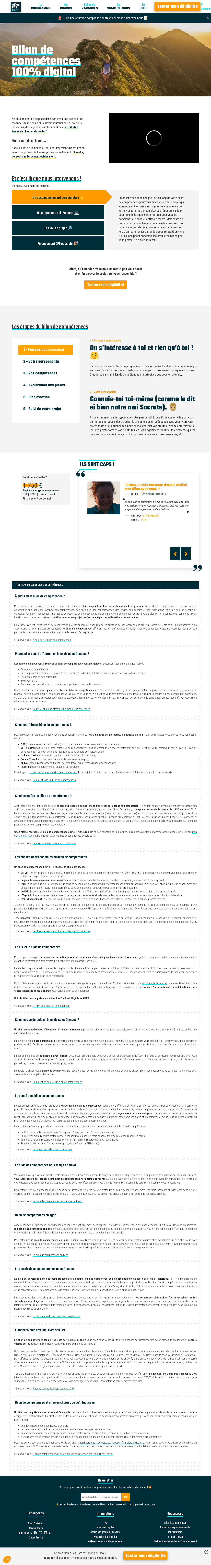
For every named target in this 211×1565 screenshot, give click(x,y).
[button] (7, 1559)
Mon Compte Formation (154, 983)
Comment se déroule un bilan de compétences (57, 1081)
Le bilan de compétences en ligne (50, 1255)
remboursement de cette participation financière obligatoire (112, 1442)
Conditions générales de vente (105, 1532)
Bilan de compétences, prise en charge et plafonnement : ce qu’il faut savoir (73, 1453)
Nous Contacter (35, 1523)
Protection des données (105, 1537)
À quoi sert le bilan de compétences (52, 639)
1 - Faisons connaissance (43, 350)
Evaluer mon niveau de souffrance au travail (175, 1541)
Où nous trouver (175, 1537)
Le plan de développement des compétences (56, 1316)
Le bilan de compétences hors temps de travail (57, 1201)
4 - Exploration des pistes (44, 385)
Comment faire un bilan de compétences (54, 780)
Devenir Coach (36, 1528)
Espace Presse (35, 1538)
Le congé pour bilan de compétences (52, 1149)
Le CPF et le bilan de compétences (51, 1005)
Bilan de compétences (175, 1523)
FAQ (105, 1523)
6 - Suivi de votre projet (42, 409)
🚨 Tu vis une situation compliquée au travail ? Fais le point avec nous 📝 (103, 18)
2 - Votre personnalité (41, 362)
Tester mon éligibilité (177, 6)
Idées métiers (175, 1532)
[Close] (208, 17)
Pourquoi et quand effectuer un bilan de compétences (61, 709)
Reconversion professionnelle (175, 1527)
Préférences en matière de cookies (105, 1541)
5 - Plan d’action (36, 397)
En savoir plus (149, 1504)
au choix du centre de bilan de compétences (53, 772)
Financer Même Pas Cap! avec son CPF (53, 1388)
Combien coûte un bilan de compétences (54, 843)
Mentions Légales (105, 1527)
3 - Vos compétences (40, 373)
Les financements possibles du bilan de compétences (61, 931)
